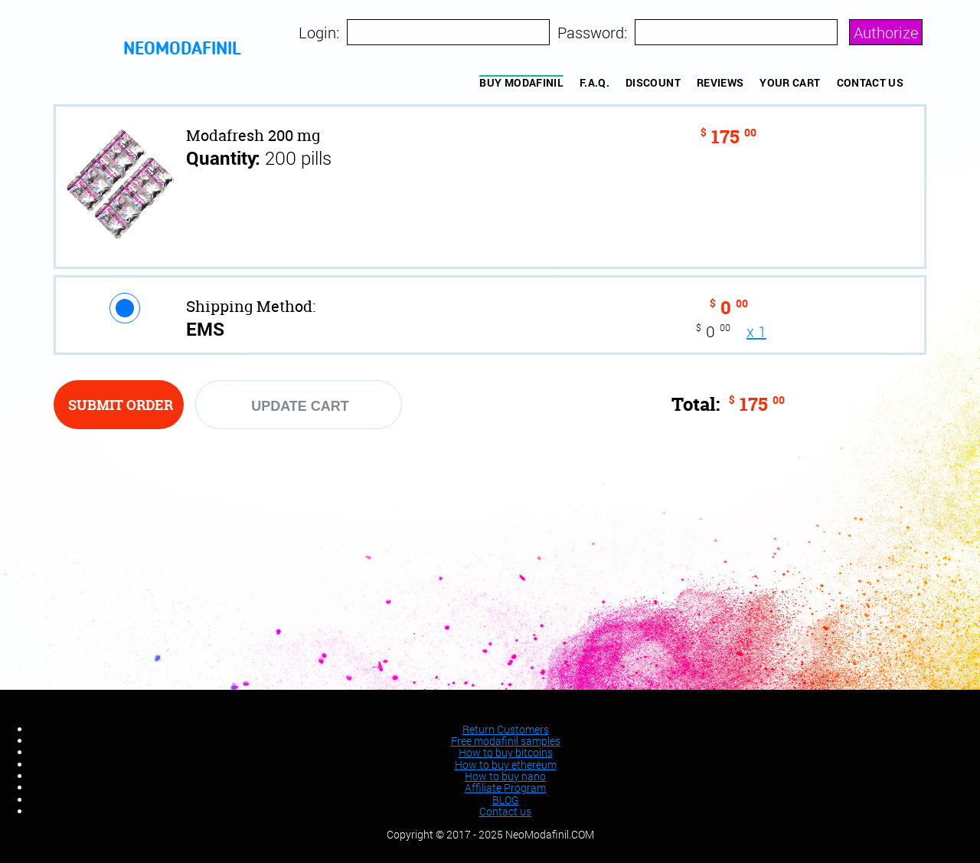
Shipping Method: (250, 306)
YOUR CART (790, 82)
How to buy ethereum (506, 764)
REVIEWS (720, 82)
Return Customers (505, 729)
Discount (653, 82)
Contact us (870, 82)
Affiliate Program (505, 787)
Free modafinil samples (505, 740)
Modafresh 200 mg (253, 135)
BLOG (505, 799)
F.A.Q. (594, 82)
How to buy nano (505, 776)
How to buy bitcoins (506, 752)
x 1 (756, 331)
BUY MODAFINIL (521, 82)
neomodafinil (182, 50)
